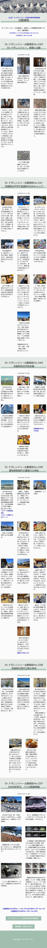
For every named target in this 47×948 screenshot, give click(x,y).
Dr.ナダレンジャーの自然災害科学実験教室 (23, 918)
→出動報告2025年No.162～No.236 (23, 911)
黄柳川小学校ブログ (23, 653)
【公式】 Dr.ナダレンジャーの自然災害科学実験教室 (24, 17)
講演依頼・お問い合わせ (23, 926)
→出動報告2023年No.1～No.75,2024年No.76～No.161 (23, 908)
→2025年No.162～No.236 (23, 35)
